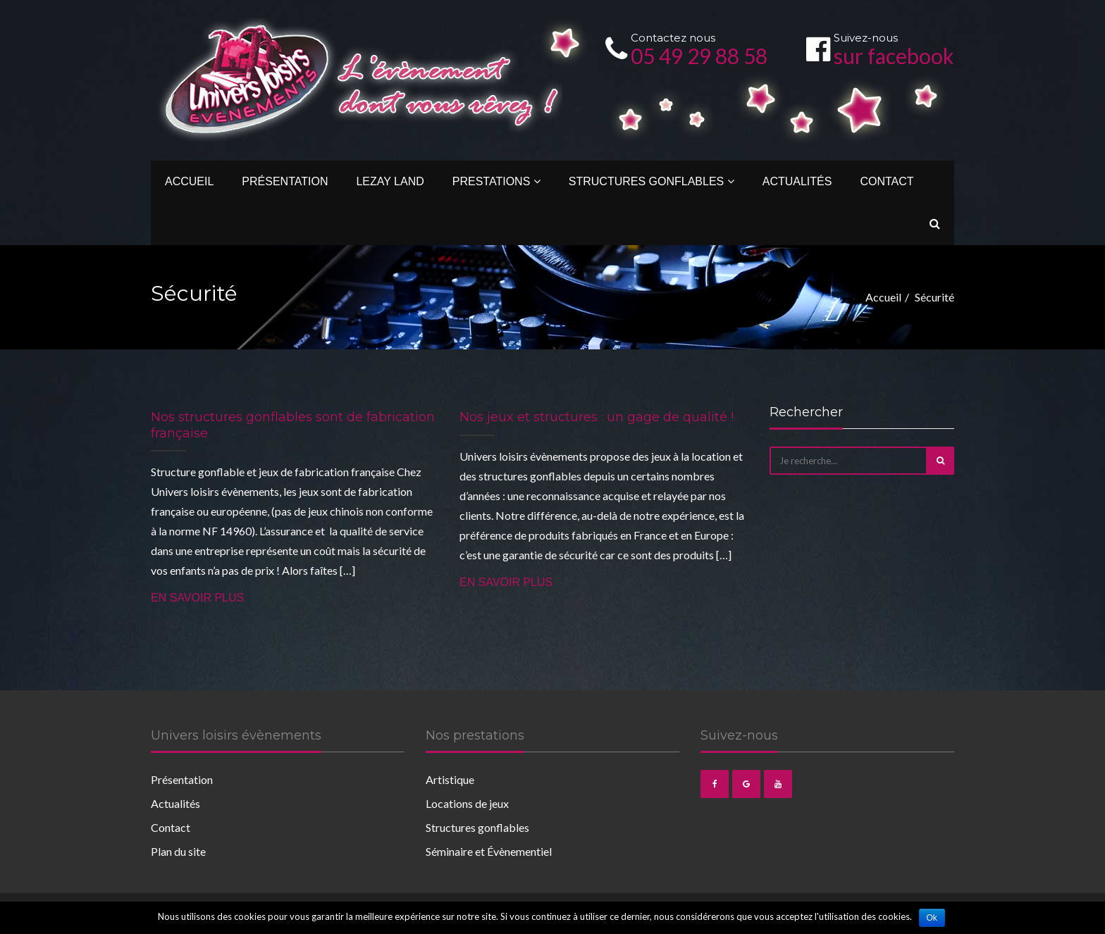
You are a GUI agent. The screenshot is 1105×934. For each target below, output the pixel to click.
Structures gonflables (651, 181)
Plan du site (178, 851)
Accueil (189, 181)
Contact (886, 181)
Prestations (496, 181)
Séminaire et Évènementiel (489, 851)
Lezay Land (390, 181)
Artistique (450, 779)
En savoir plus (197, 598)
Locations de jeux (467, 803)
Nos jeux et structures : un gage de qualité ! (596, 417)
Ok (932, 918)
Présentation (285, 181)
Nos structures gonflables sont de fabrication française (293, 425)
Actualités (797, 181)
